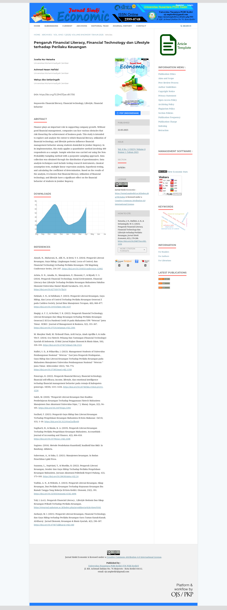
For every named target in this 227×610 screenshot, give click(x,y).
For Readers (163, 251)
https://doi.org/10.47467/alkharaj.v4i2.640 (54, 524)
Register (180, 5)
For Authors (163, 256)
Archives (82, 26)
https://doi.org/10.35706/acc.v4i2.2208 (52, 438)
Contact (141, 26)
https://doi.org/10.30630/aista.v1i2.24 (60, 476)
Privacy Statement (167, 95)
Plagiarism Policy (166, 108)
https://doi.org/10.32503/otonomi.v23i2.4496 (55, 493)
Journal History (122, 26)
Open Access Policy (167, 100)
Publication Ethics (167, 74)
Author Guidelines (167, 87)
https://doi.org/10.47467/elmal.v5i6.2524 (62, 345)
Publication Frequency (169, 117)
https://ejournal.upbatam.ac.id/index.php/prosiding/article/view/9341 (67, 507)
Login (190, 5)
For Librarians (164, 260)
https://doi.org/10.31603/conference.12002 (82, 268)
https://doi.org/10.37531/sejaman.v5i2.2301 (54, 327)
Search (186, 26)
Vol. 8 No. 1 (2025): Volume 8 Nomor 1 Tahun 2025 (78, 34)
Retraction (163, 130)
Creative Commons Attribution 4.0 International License (134, 557)
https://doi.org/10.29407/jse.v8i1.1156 (57, 94)
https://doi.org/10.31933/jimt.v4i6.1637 (52, 306)
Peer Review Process (168, 82)
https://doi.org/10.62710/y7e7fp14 (50, 289)
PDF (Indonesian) (129, 113)
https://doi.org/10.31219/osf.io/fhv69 (61, 421)
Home (37, 26)
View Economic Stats (178, 171)
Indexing (162, 126)
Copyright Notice (166, 91)
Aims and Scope (166, 78)
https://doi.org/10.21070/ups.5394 (55, 407)
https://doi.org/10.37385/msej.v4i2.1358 (53, 369)
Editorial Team (99, 26)
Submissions (51, 26)
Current (67, 26)
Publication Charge (167, 121)
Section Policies (165, 113)
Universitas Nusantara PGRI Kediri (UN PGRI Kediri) (113, 565)
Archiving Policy (166, 104)
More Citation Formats (127, 249)
